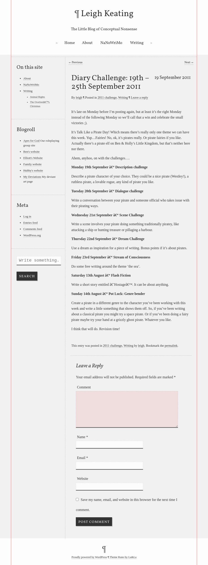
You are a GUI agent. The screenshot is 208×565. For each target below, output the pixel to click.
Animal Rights (37, 96)
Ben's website (31, 151)
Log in (27, 216)
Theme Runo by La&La (123, 557)
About (87, 43)
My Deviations (32, 176)
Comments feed (32, 229)
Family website (32, 164)
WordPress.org (32, 235)
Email (82, 458)
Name (82, 437)
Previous (75, 63)
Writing (137, 43)
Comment (84, 387)
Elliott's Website (33, 158)
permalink (171, 345)
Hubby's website (33, 170)
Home (69, 43)
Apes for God (31, 140)
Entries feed (30, 222)
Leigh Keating (107, 14)
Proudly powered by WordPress (89, 557)
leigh (79, 97)
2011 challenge (107, 97)
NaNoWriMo (111, 43)
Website (82, 479)
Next (189, 63)
